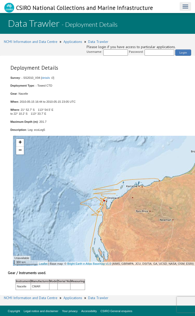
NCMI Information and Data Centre (30, 41)
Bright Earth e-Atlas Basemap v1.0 (89, 263)
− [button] (20, 150)
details (46, 77)
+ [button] (20, 143)
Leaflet (43, 263)
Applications (72, 41)
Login (183, 52)
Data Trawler (98, 41)
